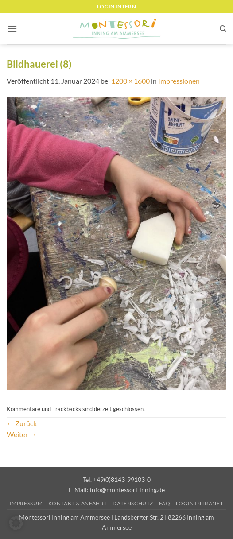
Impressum (26, 503)
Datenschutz (133, 503)
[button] (12, 28)
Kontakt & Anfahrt (77, 503)
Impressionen (179, 81)
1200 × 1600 (130, 81)
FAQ (165, 503)
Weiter (21, 434)
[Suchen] (223, 28)
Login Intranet (200, 503)
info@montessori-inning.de (127, 489)
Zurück (22, 423)
